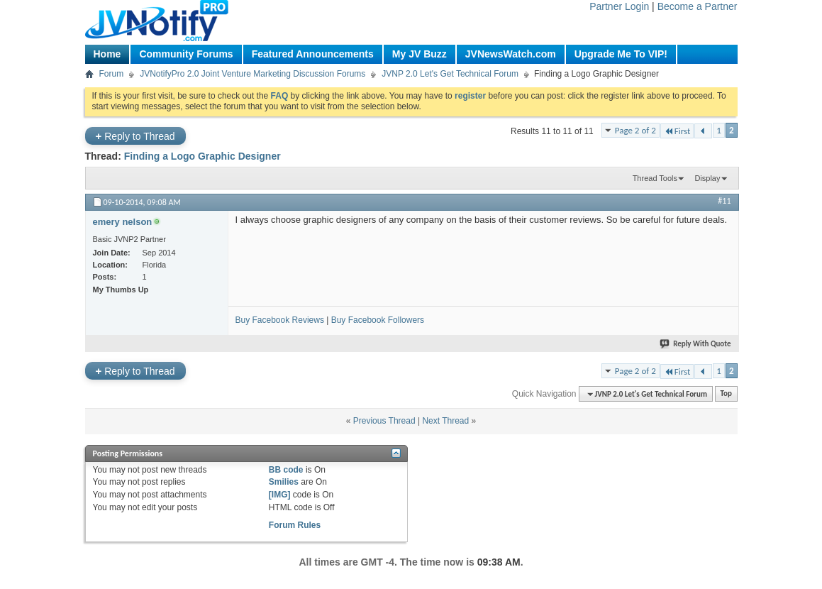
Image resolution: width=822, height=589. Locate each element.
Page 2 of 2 (635, 130)
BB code (286, 470)
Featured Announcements (313, 54)
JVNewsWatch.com (510, 54)
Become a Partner (697, 6)
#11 (724, 201)
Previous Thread (384, 421)
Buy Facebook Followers (377, 320)
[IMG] (280, 495)
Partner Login (619, 6)
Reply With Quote (696, 343)
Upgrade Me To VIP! (620, 54)
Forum (111, 74)
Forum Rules (295, 525)
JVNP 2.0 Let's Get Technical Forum (450, 74)
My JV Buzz (419, 54)
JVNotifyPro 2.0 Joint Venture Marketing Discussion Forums (252, 74)
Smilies (284, 482)
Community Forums (186, 54)
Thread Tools (655, 178)
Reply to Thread (135, 136)
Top (726, 394)
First (677, 131)
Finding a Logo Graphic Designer (202, 156)
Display (707, 178)
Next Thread (445, 421)
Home (107, 54)
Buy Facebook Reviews (279, 320)
